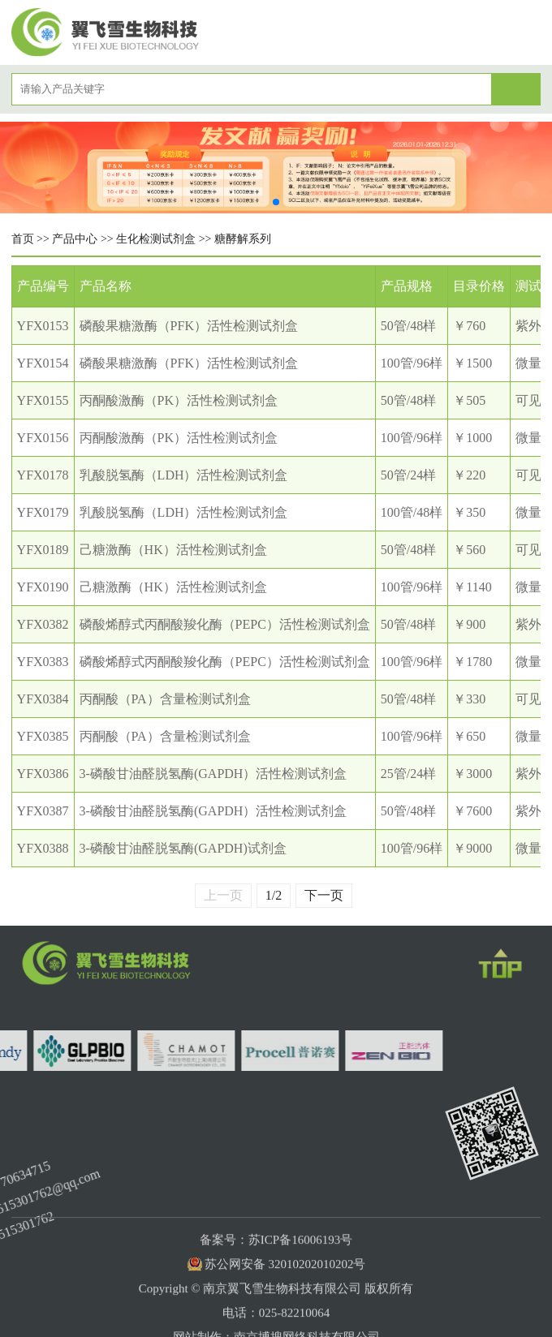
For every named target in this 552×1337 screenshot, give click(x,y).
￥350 (469, 512)
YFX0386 (43, 773)
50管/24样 (408, 475)
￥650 (469, 736)
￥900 (469, 624)
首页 (22, 239)
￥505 (469, 400)
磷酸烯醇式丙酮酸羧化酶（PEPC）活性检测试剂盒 (225, 624)
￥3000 (472, 773)
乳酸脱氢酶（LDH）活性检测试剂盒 (184, 475)
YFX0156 (43, 438)
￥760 (469, 326)
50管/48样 (408, 326)
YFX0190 (43, 587)
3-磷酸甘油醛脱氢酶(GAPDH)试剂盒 (183, 848)
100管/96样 (411, 363)
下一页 (323, 911)
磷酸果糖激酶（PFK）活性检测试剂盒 (189, 326)
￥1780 (472, 661)
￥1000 (472, 438)
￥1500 (472, 363)
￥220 (469, 475)
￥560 (469, 550)
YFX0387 (43, 811)
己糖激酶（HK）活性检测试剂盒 (173, 550)
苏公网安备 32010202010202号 (285, 1306)
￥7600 (472, 811)
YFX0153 (43, 326)
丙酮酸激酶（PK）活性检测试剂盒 (179, 400)
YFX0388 (43, 848)
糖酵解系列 (242, 239)
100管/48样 (411, 512)
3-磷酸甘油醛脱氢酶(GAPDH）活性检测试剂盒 (213, 773)
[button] (276, 202)
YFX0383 (43, 661)
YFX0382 (43, 624)
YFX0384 (43, 699)
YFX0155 (43, 400)
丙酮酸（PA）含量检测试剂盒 (165, 699)
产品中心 (74, 239)
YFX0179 (43, 512)
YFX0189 (43, 550)
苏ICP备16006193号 (300, 1282)
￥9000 (472, 848)
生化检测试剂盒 (156, 239)
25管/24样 (408, 773)
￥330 (469, 699)
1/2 (273, 912)
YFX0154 (43, 363)
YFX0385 (43, 736)
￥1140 (472, 587)
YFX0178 (43, 475)
